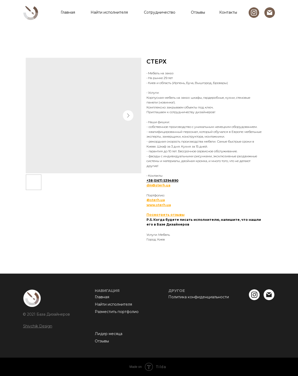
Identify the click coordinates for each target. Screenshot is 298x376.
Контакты (228, 12)
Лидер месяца (108, 333)
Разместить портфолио (117, 311)
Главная (68, 12)
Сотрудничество (159, 12)
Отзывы (198, 12)
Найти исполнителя (109, 12)
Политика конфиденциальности (198, 297)
